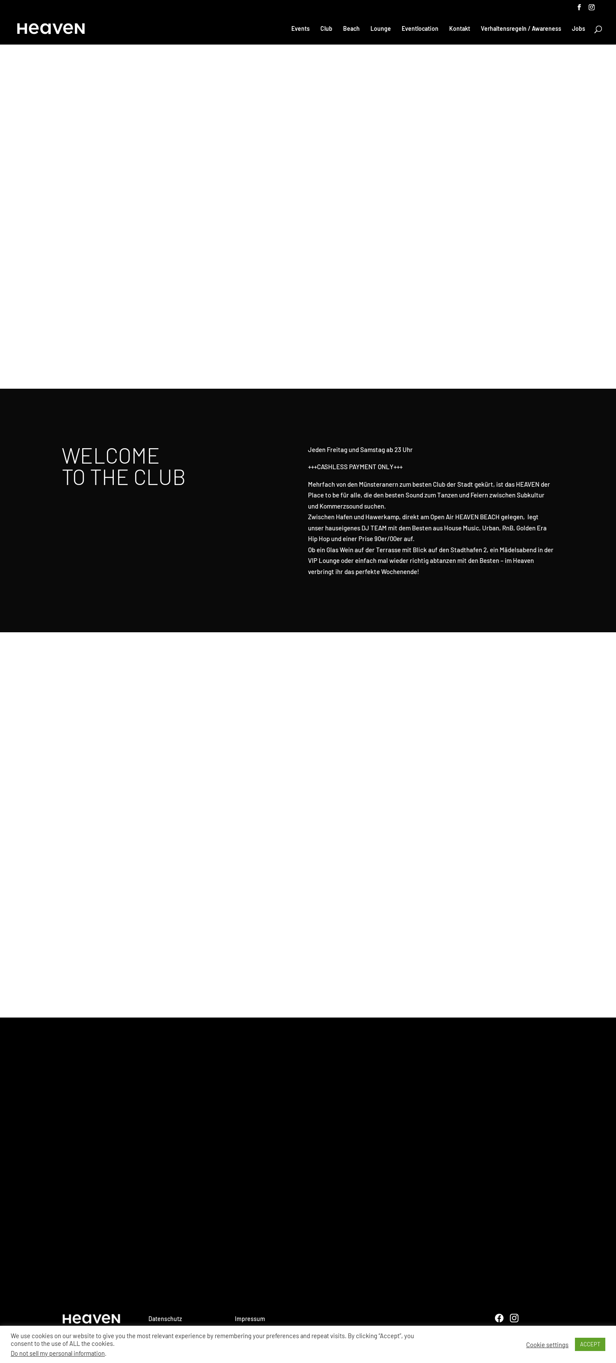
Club (326, 29)
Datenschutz (165, 1318)
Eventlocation (420, 29)
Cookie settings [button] (547, 1344)
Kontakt (459, 29)
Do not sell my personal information (58, 1353)
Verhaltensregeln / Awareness (521, 29)
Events (300, 29)
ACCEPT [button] (590, 1344)
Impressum (250, 1318)
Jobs (578, 29)
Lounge (380, 29)
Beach (351, 29)
